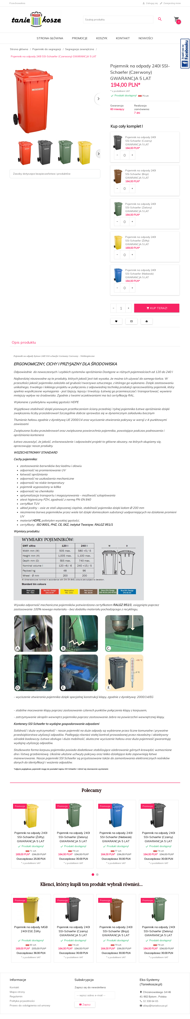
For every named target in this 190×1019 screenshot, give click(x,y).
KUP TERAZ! (157, 308)
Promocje (79, 38)
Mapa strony (17, 992)
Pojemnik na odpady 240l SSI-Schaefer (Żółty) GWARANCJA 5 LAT (140, 240)
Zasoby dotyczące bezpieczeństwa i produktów (41, 173)
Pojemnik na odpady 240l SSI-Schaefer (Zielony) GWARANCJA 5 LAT (140, 207)
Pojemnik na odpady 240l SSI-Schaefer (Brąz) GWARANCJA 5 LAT (140, 174)
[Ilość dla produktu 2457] (124, 188)
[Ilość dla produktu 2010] (124, 155)
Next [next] (98, 153)
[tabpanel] (95, 564)
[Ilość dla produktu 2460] (124, 288)
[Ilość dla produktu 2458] (124, 221)
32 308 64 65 (149, 1001)
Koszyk (101, 38)
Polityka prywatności (22, 1001)
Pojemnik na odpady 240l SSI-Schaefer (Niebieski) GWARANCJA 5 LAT (140, 273)
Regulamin (16, 996)
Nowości (146, 38)
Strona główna (50, 38)
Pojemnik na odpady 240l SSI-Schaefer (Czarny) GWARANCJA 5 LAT (140, 141)
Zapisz (85, 1004)
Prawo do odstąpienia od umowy (30, 1005)
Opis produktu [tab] (24, 342)
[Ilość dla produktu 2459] (124, 254)
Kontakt (123, 38)
